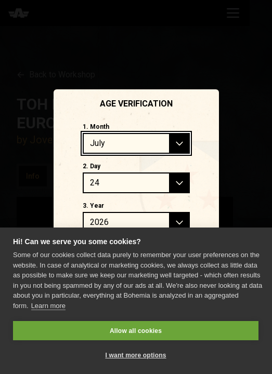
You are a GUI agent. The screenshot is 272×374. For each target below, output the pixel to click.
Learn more (48, 306)
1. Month (96, 126)
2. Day (91, 166)
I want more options (135, 355)
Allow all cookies (136, 331)
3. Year (93, 205)
